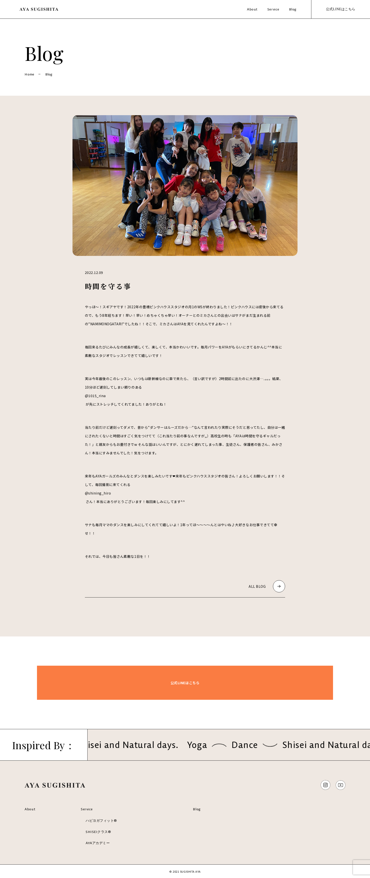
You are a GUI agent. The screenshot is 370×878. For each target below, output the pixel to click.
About (252, 9)
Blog (293, 9)
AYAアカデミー (98, 843)
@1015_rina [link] (95, 395)
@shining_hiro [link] (98, 493)
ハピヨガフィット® (101, 820)
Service (273, 9)
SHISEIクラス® (98, 832)
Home (29, 74)
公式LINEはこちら (340, 9)
